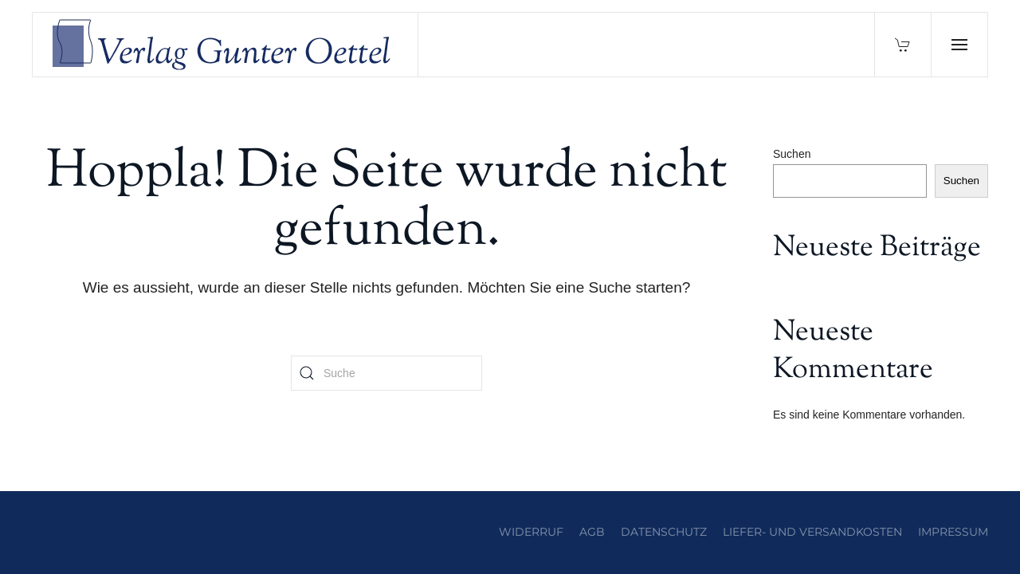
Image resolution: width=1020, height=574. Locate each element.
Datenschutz (664, 532)
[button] (959, 45)
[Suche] (386, 373)
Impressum (953, 532)
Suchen (791, 153)
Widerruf (531, 532)
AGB (592, 532)
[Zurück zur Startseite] (225, 45)
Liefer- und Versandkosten (812, 532)
